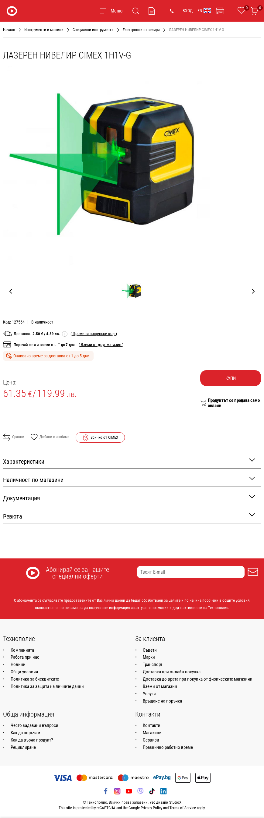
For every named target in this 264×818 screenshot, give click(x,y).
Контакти (151, 725)
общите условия (235, 600)
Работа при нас (25, 657)
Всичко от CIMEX (104, 437)
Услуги (149, 693)
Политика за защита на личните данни (47, 686)
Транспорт (152, 664)
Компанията (22, 650)
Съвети (150, 650)
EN (204, 10)
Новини (18, 664)
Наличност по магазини (129, 479)
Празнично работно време (168, 747)
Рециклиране (23, 747)
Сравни (13, 437)
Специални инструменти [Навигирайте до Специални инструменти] (93, 29)
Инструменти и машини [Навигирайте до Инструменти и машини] (43, 29)
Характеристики (129, 461)
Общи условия (24, 672)
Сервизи (151, 740)
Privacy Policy (151, 808)
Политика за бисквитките (35, 679)
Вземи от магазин (160, 686)
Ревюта (129, 516)
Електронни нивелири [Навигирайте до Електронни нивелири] (141, 29)
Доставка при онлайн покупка (172, 672)
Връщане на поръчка (162, 701)
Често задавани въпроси (34, 725)
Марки (149, 657)
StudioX (175, 802)
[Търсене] (135, 11)
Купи (230, 378)
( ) (93, 333)
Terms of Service (183, 808)
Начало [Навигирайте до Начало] (9, 29)
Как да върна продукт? (32, 740)
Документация (129, 498)
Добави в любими (50, 437)
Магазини (152, 732)
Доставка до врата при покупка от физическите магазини (197, 679)
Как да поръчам (25, 732)
